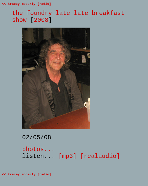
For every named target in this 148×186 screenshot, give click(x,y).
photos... (38, 149)
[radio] (44, 4)
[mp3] (67, 156)
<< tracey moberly (18, 4)
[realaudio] (100, 156)
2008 (41, 20)
